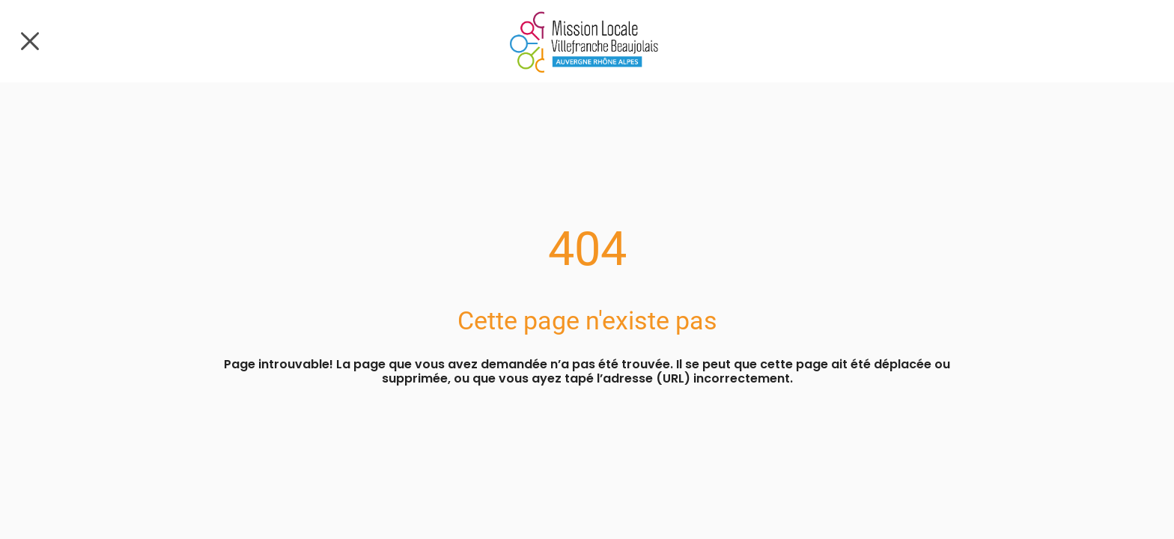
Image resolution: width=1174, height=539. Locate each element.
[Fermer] (30, 41)
